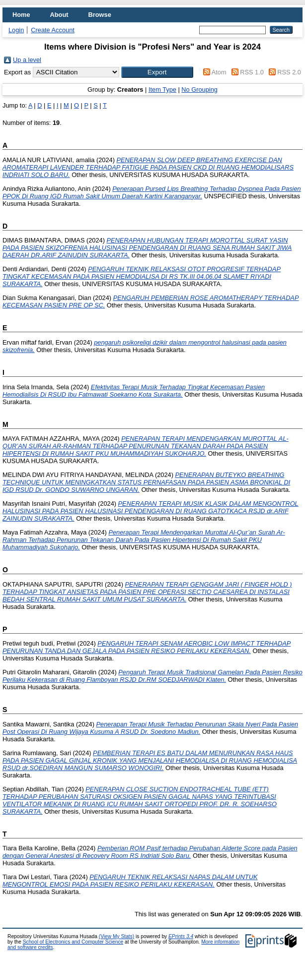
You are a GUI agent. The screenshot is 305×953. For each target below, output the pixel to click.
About (59, 14)
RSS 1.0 (252, 72)
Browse (99, 14)
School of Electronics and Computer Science (73, 942)
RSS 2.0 (289, 72)
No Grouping (199, 89)
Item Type (162, 89)
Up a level (27, 59)
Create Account (53, 30)
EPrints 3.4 (180, 936)
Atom (219, 72)
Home (21, 14)
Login (16, 30)
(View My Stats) (116, 936)
